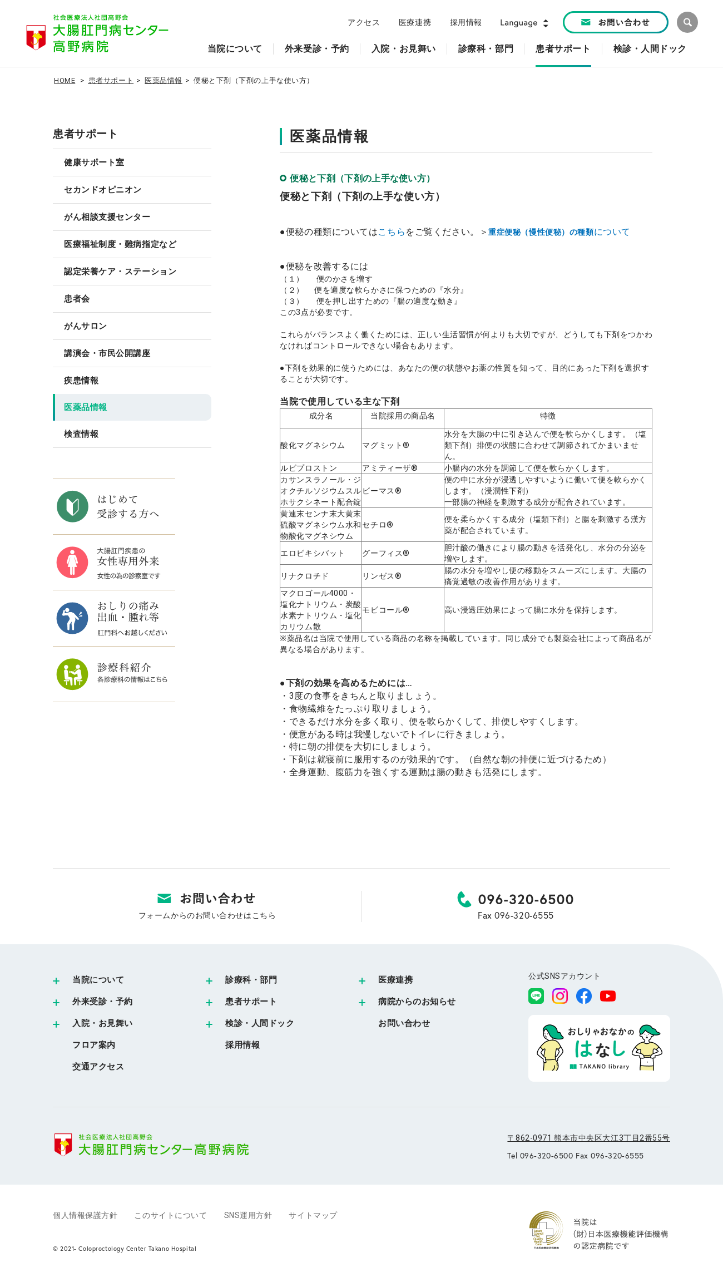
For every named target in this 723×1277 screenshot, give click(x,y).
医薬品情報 (163, 80)
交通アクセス (98, 1067)
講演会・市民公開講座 (107, 353)
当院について (98, 980)
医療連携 (415, 22)
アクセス (364, 22)
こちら (391, 231)
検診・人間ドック (259, 1023)
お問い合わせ (404, 1023)
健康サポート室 (94, 162)
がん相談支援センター (107, 217)
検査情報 (81, 434)
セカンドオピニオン (103, 190)
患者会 (77, 299)
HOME (64, 80)
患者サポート (110, 80)
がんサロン (85, 326)
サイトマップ (313, 1215)
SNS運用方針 (248, 1215)
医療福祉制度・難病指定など (120, 244)
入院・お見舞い (102, 1023)
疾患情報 (81, 381)
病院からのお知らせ (417, 1002)
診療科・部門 (251, 980)
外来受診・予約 (102, 1002)
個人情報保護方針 (85, 1215)
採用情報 (466, 22)
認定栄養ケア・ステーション (120, 272)
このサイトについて (170, 1215)
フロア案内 (94, 1045)
